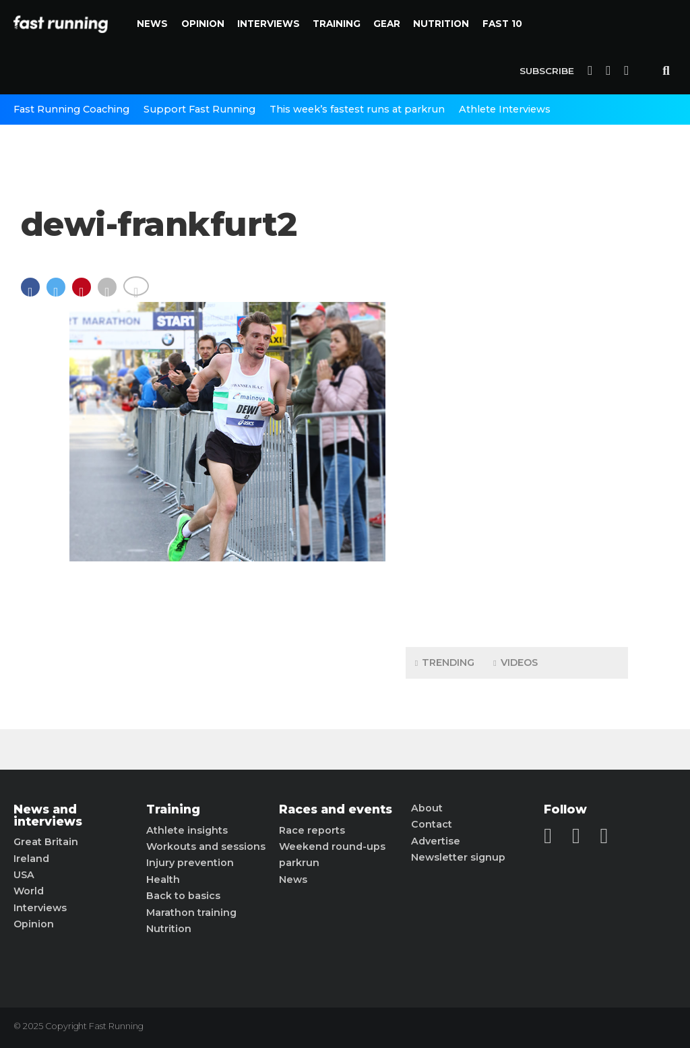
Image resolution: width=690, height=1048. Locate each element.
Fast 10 (502, 23)
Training (336, 23)
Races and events (335, 809)
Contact (431, 824)
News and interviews (47, 815)
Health (163, 879)
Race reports (312, 830)
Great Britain (45, 841)
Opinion (202, 23)
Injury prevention (190, 862)
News (152, 23)
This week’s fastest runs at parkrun (357, 109)
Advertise (435, 841)
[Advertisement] (517, 424)
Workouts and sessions (205, 846)
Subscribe (547, 70)
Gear (386, 23)
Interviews (268, 23)
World (28, 891)
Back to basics (183, 895)
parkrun (299, 862)
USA (23, 875)
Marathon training (191, 912)
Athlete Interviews (505, 109)
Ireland (31, 858)
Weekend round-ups (332, 846)
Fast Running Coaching (71, 109)
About (427, 808)
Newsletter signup (458, 857)
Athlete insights (187, 830)
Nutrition (441, 23)
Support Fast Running (199, 109)
